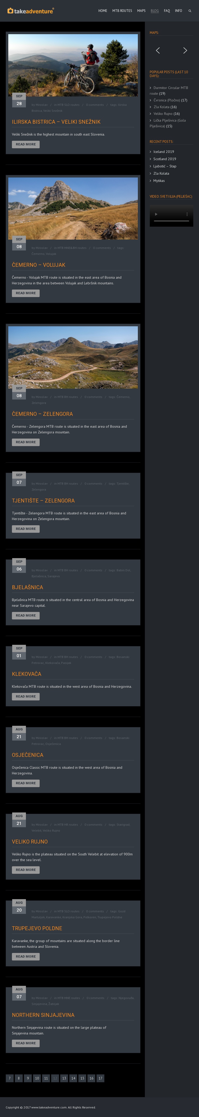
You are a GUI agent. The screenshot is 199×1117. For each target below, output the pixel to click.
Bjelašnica (39, 576)
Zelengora (39, 403)
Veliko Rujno (51, 830)
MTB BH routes (68, 397)
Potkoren (89, 917)
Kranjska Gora (72, 917)
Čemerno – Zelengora (42, 414)
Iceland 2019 (163, 151)
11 (46, 1078)
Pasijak (66, 663)
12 (55, 1078)
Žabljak (53, 1004)
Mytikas (159, 180)
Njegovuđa (126, 998)
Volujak (51, 254)
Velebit (36, 830)
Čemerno (38, 254)
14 (73, 1078)
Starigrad (123, 824)
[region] (171, 50)
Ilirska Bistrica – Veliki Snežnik (56, 122)
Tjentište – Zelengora (43, 501)
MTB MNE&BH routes (72, 248)
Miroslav (42, 105)
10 (37, 1078)
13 (64, 1078)
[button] (158, 50)
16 (91, 1078)
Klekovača (52, 663)
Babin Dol (123, 570)
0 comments (95, 105)
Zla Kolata (161, 173)
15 (82, 1078)
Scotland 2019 (164, 159)
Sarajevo (53, 576)
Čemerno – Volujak (38, 265)
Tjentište (123, 483)
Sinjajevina (39, 1004)
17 (100, 1078)
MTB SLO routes (69, 105)
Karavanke (53, 917)
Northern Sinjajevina (43, 1015)
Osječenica (53, 744)
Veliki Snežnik (52, 111)
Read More (26, 144)
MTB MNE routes (69, 998)
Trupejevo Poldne (109, 917)
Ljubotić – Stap (164, 166)
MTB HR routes (68, 824)
